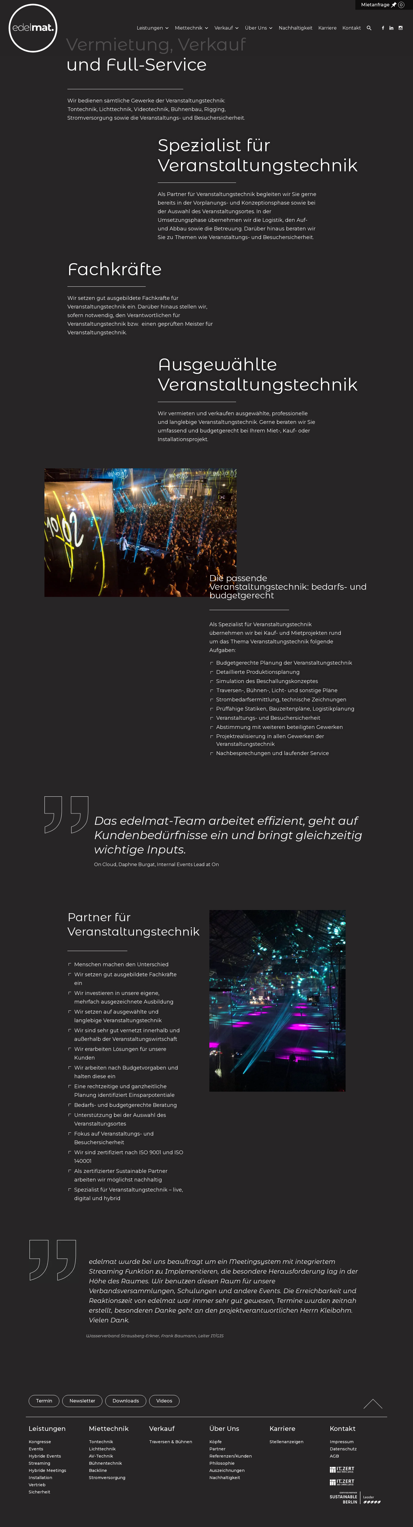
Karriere (326, 31)
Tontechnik (101, 1441)
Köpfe (215, 1441)
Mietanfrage (382, 5)
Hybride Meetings (47, 1470)
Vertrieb (37, 1484)
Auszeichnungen (227, 1470)
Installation (40, 1477)
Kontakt (350, 31)
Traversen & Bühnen (170, 1441)
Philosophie (222, 1463)
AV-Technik (101, 1456)
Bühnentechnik (105, 1463)
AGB (334, 1456)
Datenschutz (343, 1449)
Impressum (342, 1441)
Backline (98, 1470)
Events (36, 1449)
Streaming (39, 1463)
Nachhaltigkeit (294, 31)
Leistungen (152, 31)
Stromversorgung (107, 1477)
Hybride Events (45, 1456)
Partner (217, 1449)
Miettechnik (191, 31)
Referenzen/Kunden (230, 1456)
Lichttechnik (102, 1449)
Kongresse (40, 1441)
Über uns (258, 31)
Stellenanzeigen (286, 1441)
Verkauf (225, 31)
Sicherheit (39, 1492)
